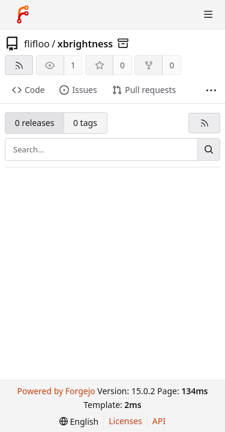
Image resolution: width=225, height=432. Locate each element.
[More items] (211, 90)
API (159, 421)
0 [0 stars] (122, 65)
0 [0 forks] (171, 65)
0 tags (85, 122)
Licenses (125, 421)
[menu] (78, 421)
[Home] (23, 14)
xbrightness (85, 44)
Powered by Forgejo (56, 391)
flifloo (37, 44)
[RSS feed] (19, 65)
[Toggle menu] (208, 14)
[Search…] (208, 149)
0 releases (35, 122)
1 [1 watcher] (73, 65)
